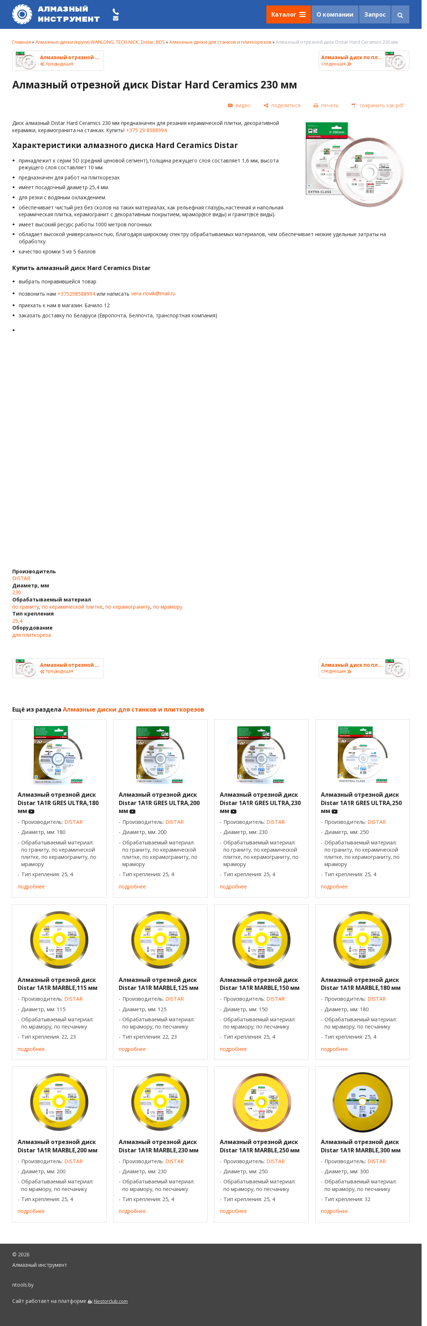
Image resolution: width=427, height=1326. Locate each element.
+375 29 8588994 (146, 130)
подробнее (31, 886)
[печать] (326, 105)
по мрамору (167, 606)
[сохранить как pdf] (377, 105)
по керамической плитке (72, 606)
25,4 (17, 620)
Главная (21, 42)
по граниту (25, 606)
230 (16, 592)
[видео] (239, 106)
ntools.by (23, 1284)
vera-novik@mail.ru (153, 293)
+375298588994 (76, 293)
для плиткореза (31, 634)
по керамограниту (127, 606)
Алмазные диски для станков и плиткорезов (220, 42)
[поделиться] (282, 105)
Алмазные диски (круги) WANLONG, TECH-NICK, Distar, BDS (100, 42)
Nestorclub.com (111, 1301)
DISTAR (21, 578)
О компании (335, 14)
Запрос (374, 14)
